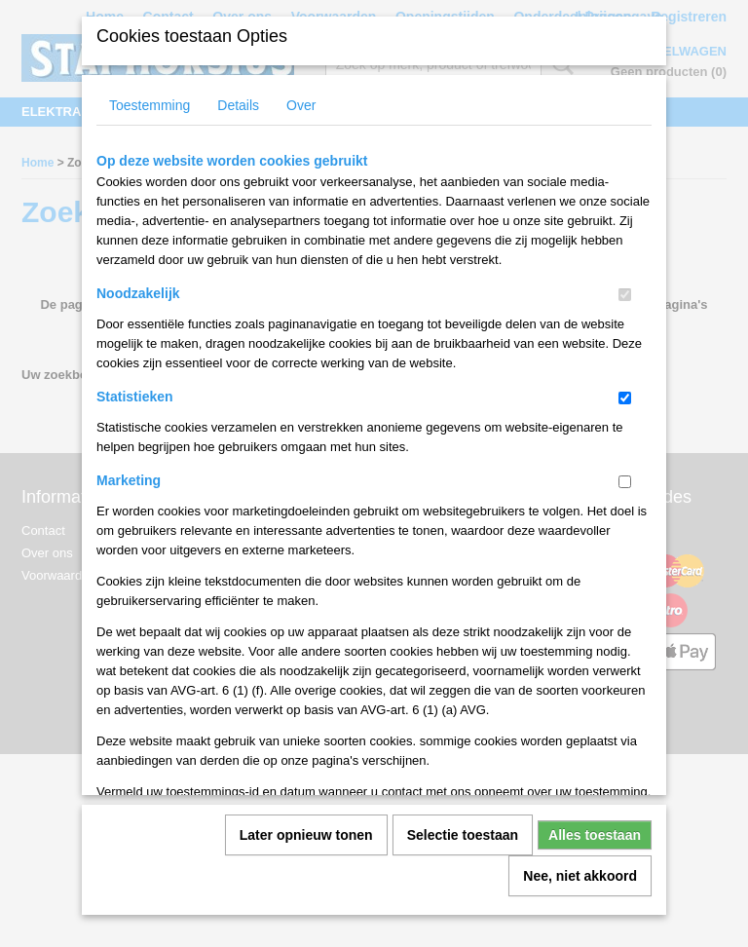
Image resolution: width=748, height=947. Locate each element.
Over (301, 121)
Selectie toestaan (462, 850)
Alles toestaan (594, 850)
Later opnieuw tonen (306, 850)
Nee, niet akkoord (580, 891)
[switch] (624, 310)
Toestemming (149, 121)
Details (238, 121)
